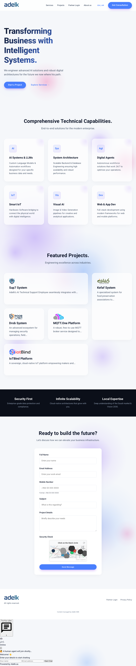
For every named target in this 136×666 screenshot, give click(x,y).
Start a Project (15, 85)
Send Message (68, 567)
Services (49, 5)
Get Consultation (120, 5)
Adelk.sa (14, 664)
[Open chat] (6, 627)
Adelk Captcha (81, 559)
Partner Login (74, 5)
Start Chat (48, 661)
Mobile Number (46, 482)
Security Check (46, 537)
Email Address (45, 468)
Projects (60, 5)
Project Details (45, 512)
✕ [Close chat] (1, 648)
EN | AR (100, 5)
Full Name (44, 455)
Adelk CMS (75, 612)
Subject (42, 499)
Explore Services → (40, 85)
